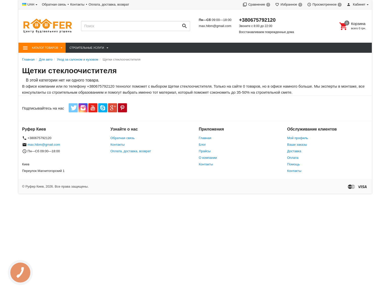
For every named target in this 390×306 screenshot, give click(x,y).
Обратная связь (54, 4)
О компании (208, 158)
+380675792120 (257, 20)
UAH (31, 4)
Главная (205, 138)
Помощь (293, 164)
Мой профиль (297, 138)
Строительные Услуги (86, 47)
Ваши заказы (297, 144)
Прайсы (205, 151)
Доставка (294, 151)
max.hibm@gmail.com (215, 26)
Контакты (77, 4)
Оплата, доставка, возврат (109, 4)
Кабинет (356, 4)
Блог (202, 144)
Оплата (293, 158)
